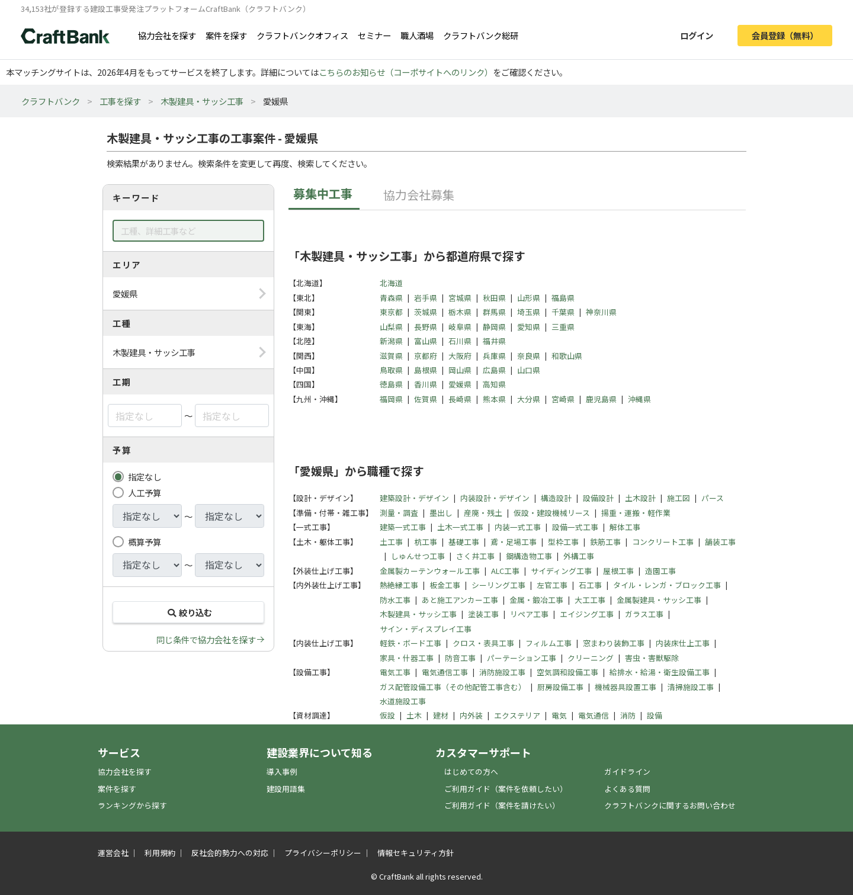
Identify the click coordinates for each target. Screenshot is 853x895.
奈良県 (528, 355)
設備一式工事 (575, 526)
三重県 (563, 326)
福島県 (563, 297)
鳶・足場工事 (513, 541)
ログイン (696, 35)
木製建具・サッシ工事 (202, 101)
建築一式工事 (403, 526)
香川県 (425, 384)
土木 (414, 715)
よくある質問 (627, 788)
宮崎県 (563, 399)
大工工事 (590, 599)
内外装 (471, 715)
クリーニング (590, 657)
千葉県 (563, 311)
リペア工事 (529, 614)
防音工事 (460, 657)
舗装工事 (720, 541)
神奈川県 (601, 311)
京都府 (425, 355)
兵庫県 (494, 355)
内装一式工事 (518, 526)
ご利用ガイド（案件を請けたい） (502, 805)
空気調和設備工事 (567, 672)
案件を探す (226, 35)
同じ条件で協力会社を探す (206, 639)
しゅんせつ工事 (418, 556)
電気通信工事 (445, 672)
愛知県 (528, 326)
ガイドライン (627, 771)
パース (712, 497)
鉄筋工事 (605, 541)
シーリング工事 (498, 585)
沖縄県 (639, 399)
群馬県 (494, 311)
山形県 (528, 297)
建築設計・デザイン (414, 497)
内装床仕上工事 (683, 643)
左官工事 (552, 585)
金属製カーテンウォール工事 (430, 570)
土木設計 (640, 497)
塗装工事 (483, 614)
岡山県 (460, 370)
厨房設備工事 (560, 686)
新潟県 (391, 341)
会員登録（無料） (785, 35)
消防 (628, 715)
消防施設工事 (502, 672)
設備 (654, 715)
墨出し (441, 512)
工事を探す (120, 101)
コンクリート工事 (663, 541)
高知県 (494, 384)
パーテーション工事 (521, 657)
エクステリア (517, 715)
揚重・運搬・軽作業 (636, 512)
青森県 (391, 297)
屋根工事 (618, 570)
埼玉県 (528, 311)
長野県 (425, 326)
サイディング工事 (561, 570)
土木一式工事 (460, 526)
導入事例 (282, 771)
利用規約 (160, 852)
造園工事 (660, 570)
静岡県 (494, 326)
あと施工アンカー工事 (460, 599)
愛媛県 (460, 384)
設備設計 (598, 497)
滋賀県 (391, 355)
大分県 (528, 399)
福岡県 (391, 399)
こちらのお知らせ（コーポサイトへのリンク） (406, 72)
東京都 (391, 311)
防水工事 (395, 599)
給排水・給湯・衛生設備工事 (660, 672)
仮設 (387, 715)
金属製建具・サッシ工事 (659, 599)
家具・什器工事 (407, 657)
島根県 (425, 370)
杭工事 (425, 541)
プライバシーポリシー (322, 852)
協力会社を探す (167, 35)
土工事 (391, 541)
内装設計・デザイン (495, 497)
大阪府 (460, 355)
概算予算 (144, 541)
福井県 (494, 341)
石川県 (460, 341)
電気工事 (395, 672)
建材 (440, 715)
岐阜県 (460, 326)
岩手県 (425, 297)
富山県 (425, 341)
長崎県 (460, 399)
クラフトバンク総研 (480, 35)
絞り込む (188, 612)
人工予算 (144, 492)
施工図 (678, 497)
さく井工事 (475, 556)
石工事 (590, 585)
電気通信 (593, 715)
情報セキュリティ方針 (415, 852)
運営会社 (113, 852)
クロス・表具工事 (483, 643)
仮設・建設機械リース (552, 512)
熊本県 (494, 399)
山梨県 (391, 326)
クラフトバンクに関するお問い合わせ (670, 805)
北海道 (391, 282)
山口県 (528, 370)
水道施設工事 (403, 701)
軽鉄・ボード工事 (410, 643)
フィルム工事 (548, 643)
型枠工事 (563, 541)
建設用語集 (286, 788)
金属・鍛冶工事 (536, 599)
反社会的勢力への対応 (229, 852)
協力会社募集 (418, 194)
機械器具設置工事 (625, 686)
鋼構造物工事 (529, 556)
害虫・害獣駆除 (652, 657)
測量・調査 (399, 512)
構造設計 (556, 497)
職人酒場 (417, 35)
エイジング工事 (587, 614)
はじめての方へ (471, 771)
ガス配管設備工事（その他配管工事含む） (453, 686)
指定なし (144, 476)
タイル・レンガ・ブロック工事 (667, 585)
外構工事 (578, 556)
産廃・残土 (483, 512)
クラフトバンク (50, 101)
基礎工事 (463, 541)
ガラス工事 (644, 614)
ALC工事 (505, 570)
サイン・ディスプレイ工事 (426, 628)
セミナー (374, 35)
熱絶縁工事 (399, 585)
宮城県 (460, 297)
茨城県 (425, 311)
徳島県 (391, 384)
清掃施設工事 (691, 686)
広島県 (494, 370)
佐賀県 (425, 399)
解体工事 (625, 526)
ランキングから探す (132, 805)
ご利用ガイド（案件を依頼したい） (505, 788)
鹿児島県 (601, 399)
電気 (559, 715)
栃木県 (460, 311)
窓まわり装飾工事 (613, 643)
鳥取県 (391, 370)
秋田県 (494, 297)
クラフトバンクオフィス (302, 35)
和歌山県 (566, 355)
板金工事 (444, 585)
